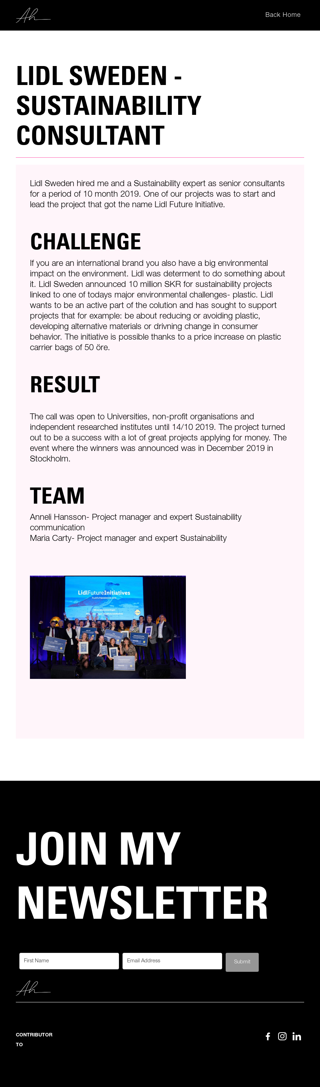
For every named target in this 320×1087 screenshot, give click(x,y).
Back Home (283, 15)
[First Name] (69, 961)
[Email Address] (172, 961)
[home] (33, 15)
